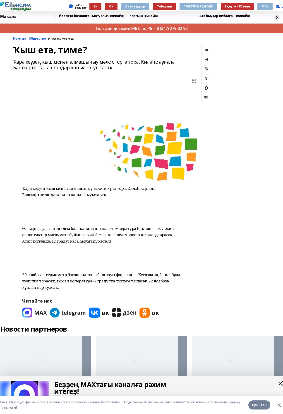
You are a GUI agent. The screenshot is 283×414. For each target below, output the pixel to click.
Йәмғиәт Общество (29, 39)
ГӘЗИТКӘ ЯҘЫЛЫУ (198, 6)
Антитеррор (135, 6)
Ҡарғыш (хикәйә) (143, 16)
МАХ (265, 6)
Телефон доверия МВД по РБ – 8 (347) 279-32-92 (141, 28)
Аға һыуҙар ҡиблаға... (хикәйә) (224, 16)
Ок (111, 6)
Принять (259, 405)
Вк (95, 6)
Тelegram (164, 6)
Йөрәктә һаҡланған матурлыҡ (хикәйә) (91, 16)
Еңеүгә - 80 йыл (237, 6)
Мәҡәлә (8, 16)
